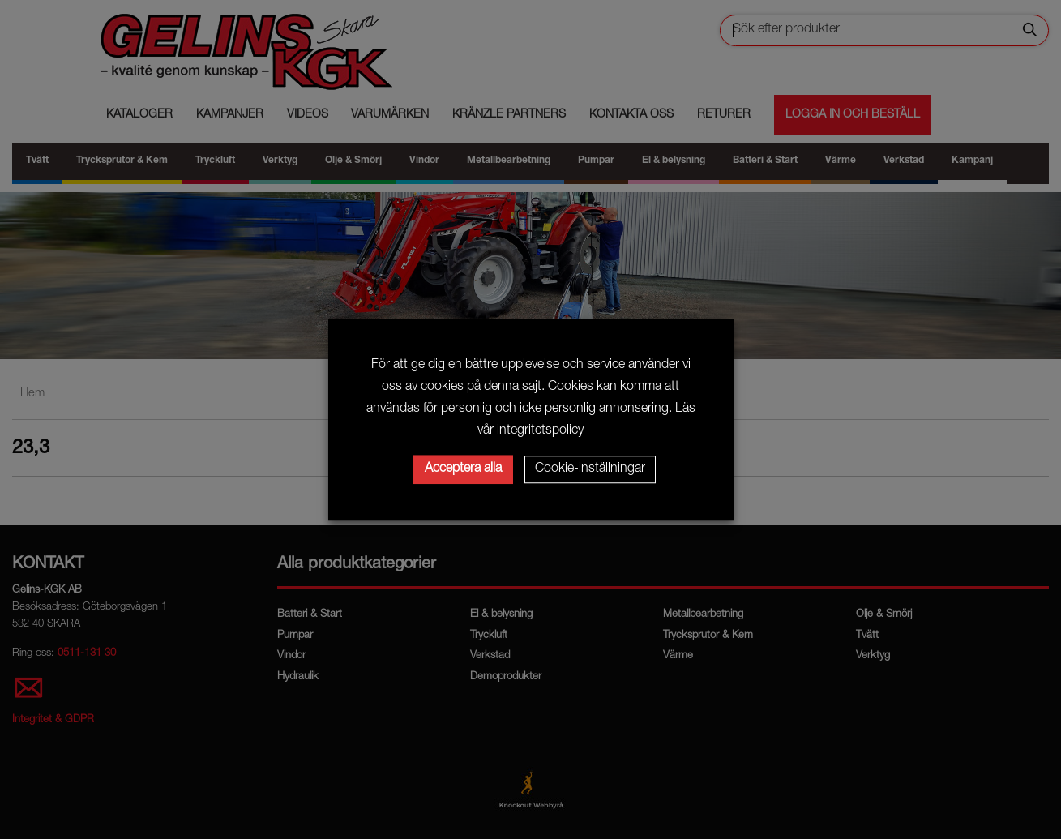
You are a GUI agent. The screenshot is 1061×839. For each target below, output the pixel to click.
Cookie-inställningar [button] (590, 469)
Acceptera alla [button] (463, 469)
